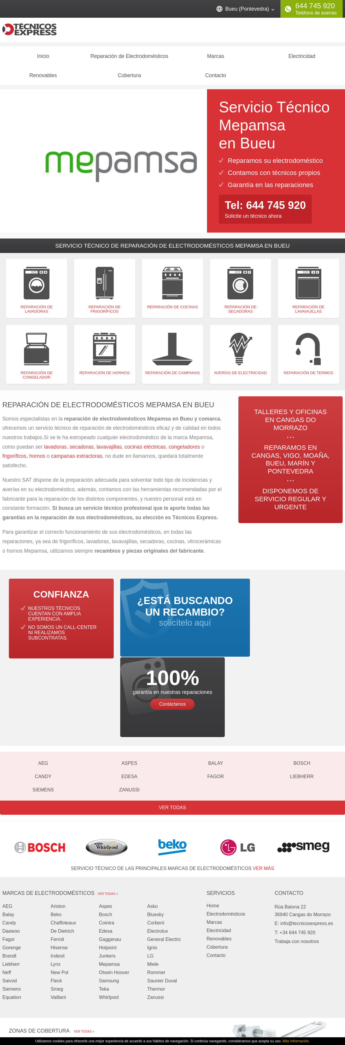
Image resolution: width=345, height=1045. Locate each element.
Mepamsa (109, 887)
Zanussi (129, 713)
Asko (152, 830)
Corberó (155, 846)
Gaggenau (110, 863)
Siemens (43, 713)
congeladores (185, 449)
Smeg (57, 912)
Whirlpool (109, 921)
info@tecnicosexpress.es (306, 847)
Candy (43, 700)
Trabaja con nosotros (297, 865)
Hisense (59, 871)
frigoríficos (14, 459)
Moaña (16, 976)
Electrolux (157, 854)
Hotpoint (108, 871)
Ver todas (172, 731)
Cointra (106, 846)
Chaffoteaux (63, 846)
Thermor (156, 912)
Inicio (43, 58)
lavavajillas (109, 449)
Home (212, 829)
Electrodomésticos (225, 837)
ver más (263, 792)
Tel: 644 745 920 (266, 208)
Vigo (139, 967)
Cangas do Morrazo (30, 967)
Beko (56, 838)
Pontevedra (146, 984)
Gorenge (11, 871)
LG (150, 879)
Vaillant (58, 921)
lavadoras (55, 449)
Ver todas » (107, 817)
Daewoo (11, 854)
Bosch (301, 686)
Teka (104, 912)
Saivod (9, 904)
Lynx (55, 887)
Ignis (152, 871)
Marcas (215, 58)
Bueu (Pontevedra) (247, 9)
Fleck (56, 904)
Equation (11, 921)
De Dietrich (62, 854)
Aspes (129, 686)
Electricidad (301, 58)
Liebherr (302, 700)
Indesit (58, 879)
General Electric (164, 863)
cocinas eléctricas (145, 449)
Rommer (156, 896)
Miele (152, 887)
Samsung (109, 904)
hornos (37, 459)
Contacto (215, 78)
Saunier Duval (162, 904)
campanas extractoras (76, 459)
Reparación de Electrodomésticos (129, 58)
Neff (6, 896)
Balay (215, 686)
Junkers (107, 879)
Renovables (43, 78)
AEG (43, 686)
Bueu (139, 976)
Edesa (129, 700)
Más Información (296, 1041)
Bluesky (155, 838)
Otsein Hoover (114, 896)
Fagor (215, 700)
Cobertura (129, 78)
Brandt (9, 879)
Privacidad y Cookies (257, 1020)
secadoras (82, 449)
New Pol (59, 896)
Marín (15, 984)
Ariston (58, 830)
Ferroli (57, 863)
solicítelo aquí (172, 619)
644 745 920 (315, 6)
